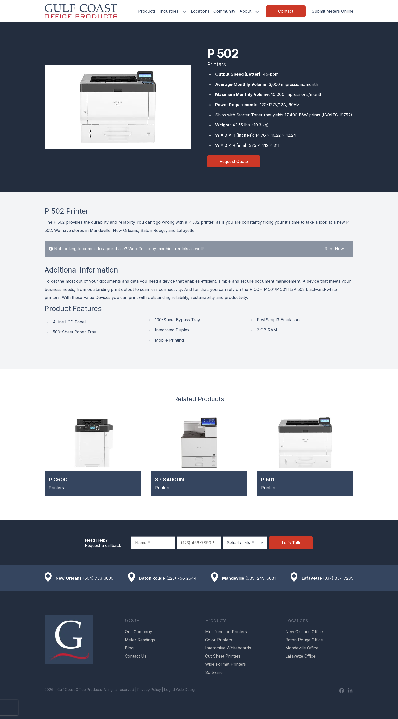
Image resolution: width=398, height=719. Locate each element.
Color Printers (218, 639)
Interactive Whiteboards (228, 647)
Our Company (138, 631)
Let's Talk (291, 542)
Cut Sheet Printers (223, 656)
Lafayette (312, 578)
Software (214, 672)
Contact (285, 11)
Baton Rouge (152, 578)
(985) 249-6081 (260, 578)
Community (224, 11)
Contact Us (135, 656)
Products (147, 11)
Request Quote (234, 161)
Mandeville (233, 578)
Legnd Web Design (180, 689)
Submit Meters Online (332, 11)
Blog (129, 647)
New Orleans (69, 578)
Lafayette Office (300, 656)
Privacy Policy (149, 689)
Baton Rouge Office (304, 639)
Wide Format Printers (225, 664)
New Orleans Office (304, 631)
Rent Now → (337, 248)
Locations (200, 11)
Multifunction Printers (226, 631)
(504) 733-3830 (98, 578)
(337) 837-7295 (338, 578)
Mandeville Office (301, 647)
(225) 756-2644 (181, 578)
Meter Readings (140, 639)
